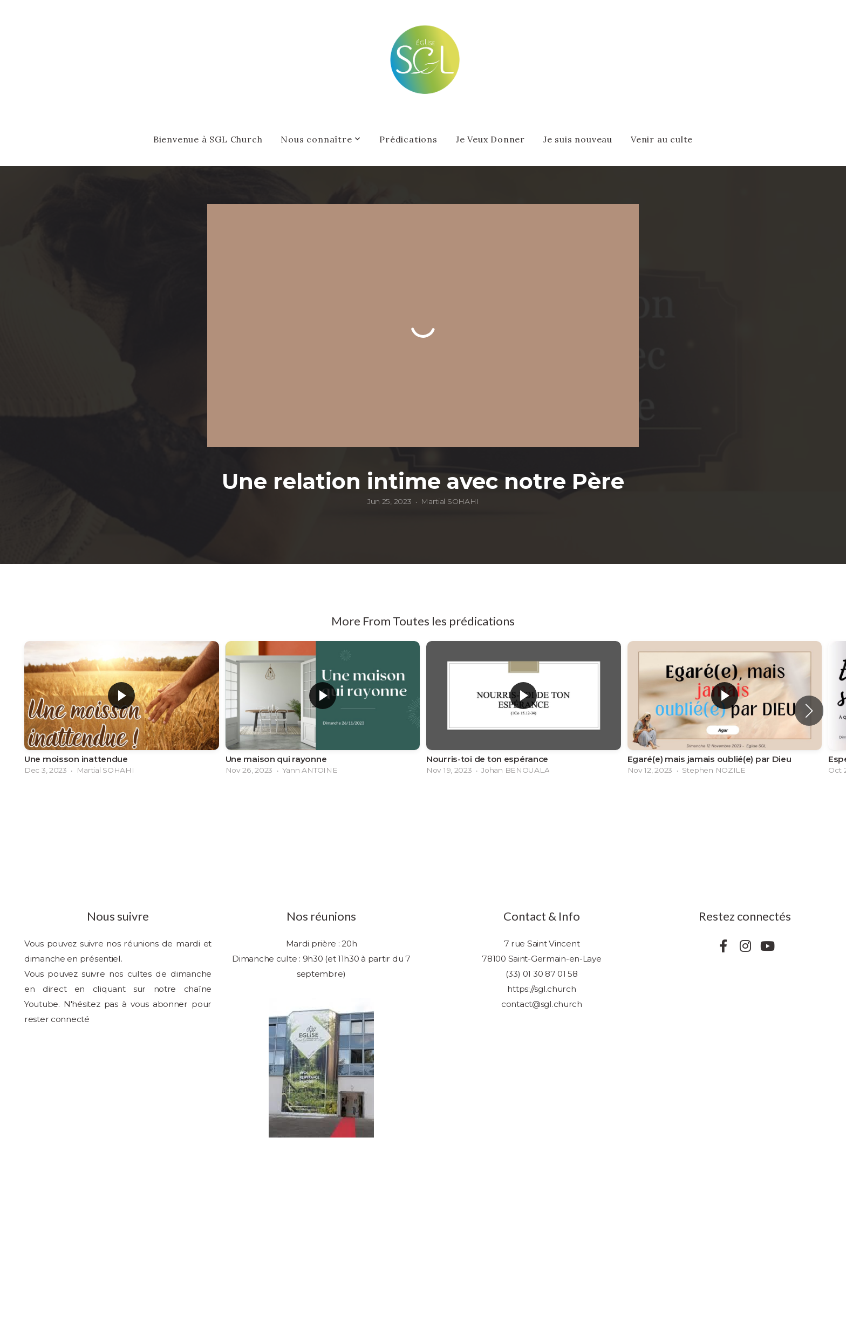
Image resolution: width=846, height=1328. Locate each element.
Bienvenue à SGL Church (208, 139)
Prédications (408, 139)
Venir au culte (662, 139)
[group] (121, 711)
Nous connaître (321, 139)
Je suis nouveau (577, 139)
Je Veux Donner (490, 139)
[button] (809, 711)
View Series (423, 810)
